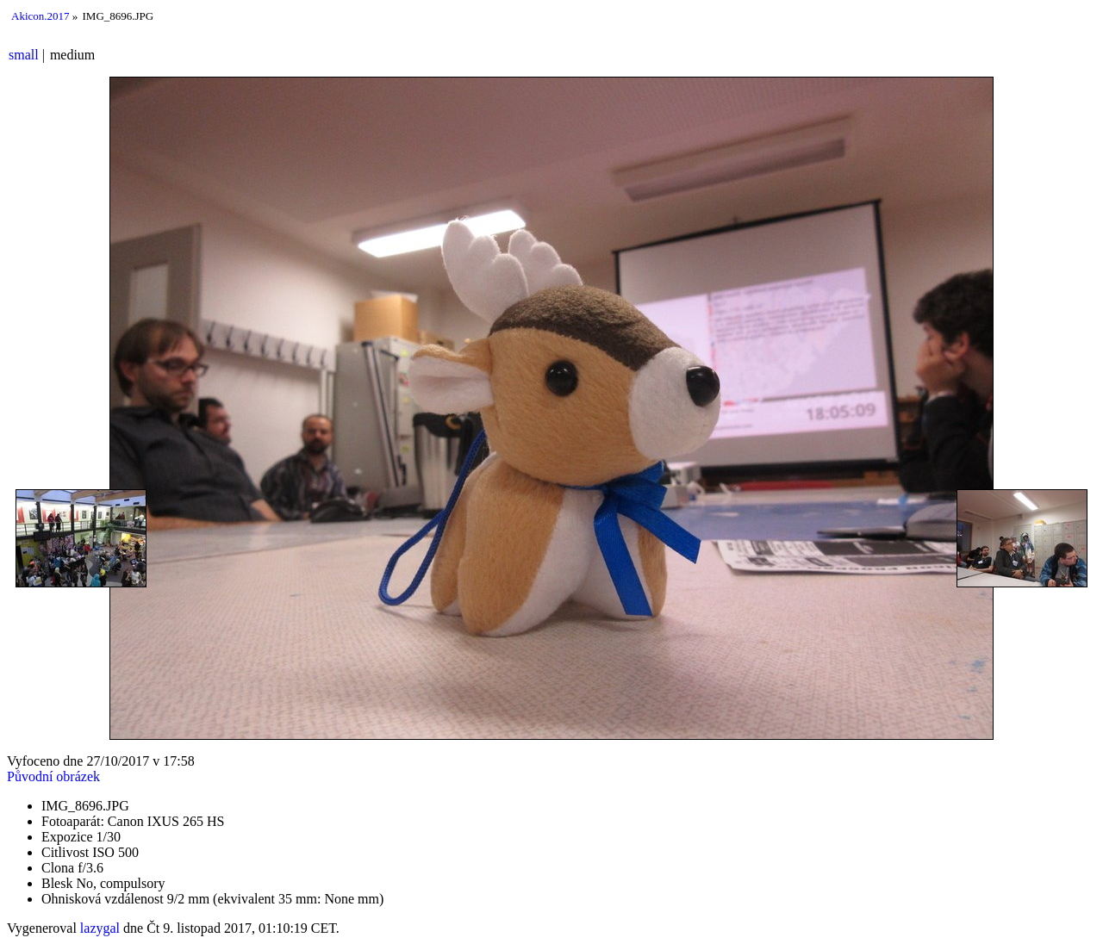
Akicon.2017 (40, 15)
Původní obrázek (53, 776)
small (24, 54)
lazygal (100, 928)
